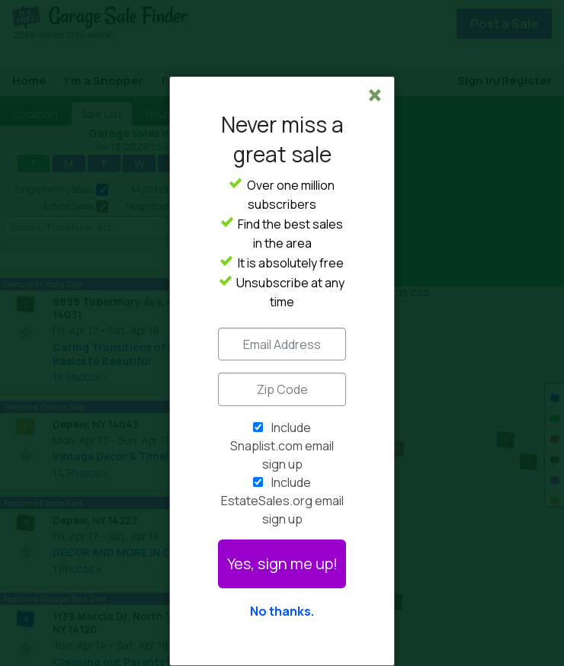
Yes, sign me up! (282, 563)
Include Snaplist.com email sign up (282, 445)
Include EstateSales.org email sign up (282, 500)
